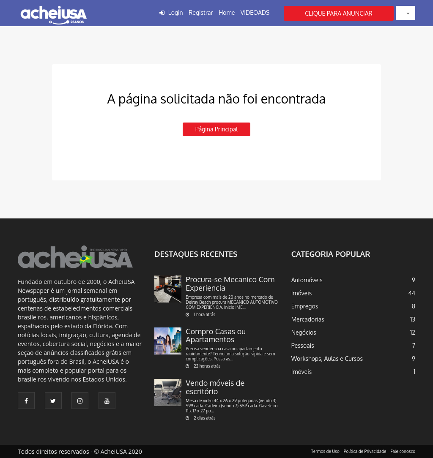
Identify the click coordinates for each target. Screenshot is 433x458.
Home (227, 12)
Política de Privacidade (365, 451)
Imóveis (301, 293)
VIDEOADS (255, 12)
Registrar (201, 12)
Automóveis (307, 280)
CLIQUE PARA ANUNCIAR (339, 13)
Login (175, 12)
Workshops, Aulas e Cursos (327, 358)
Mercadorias (307, 319)
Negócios (303, 332)
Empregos (304, 306)
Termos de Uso (325, 451)
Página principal (216, 129)
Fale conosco (403, 451)
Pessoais (302, 345)
